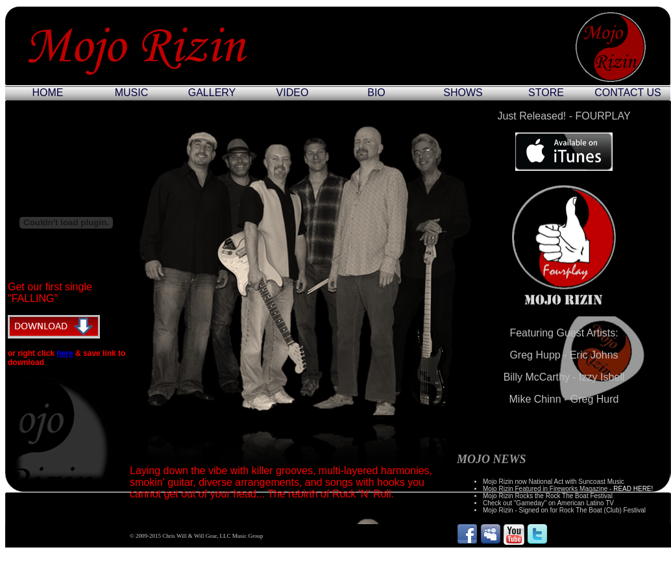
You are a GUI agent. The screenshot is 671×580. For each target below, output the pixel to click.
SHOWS (462, 92)
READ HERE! (633, 488)
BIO (376, 92)
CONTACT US (627, 92)
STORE (546, 92)
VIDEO (292, 92)
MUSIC (132, 92)
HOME (48, 92)
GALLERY (212, 92)
